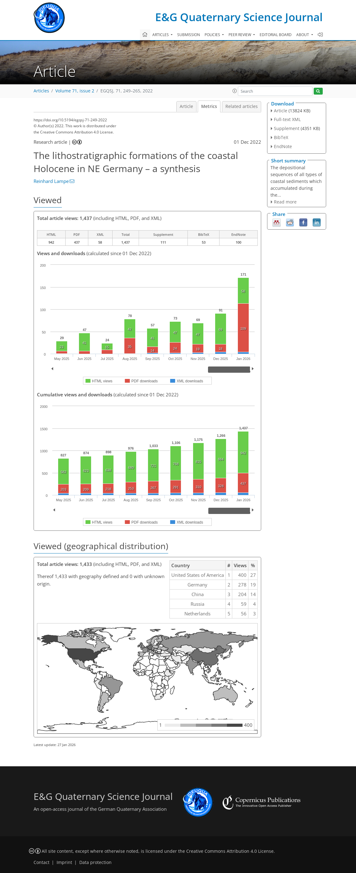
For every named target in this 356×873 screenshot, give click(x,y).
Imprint (64, 862)
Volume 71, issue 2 (74, 91)
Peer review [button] (240, 34)
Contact (41, 862)
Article (186, 106)
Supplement (286, 128)
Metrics (209, 106)
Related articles (241, 106)
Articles (41, 91)
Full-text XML (287, 119)
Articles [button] (161, 34)
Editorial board (276, 34)
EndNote (283, 146)
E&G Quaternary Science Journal (239, 17)
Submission (188, 34)
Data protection (95, 862)
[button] (235, 91)
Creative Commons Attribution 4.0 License (230, 851)
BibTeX (281, 137)
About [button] (303, 34)
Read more (285, 202)
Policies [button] (213, 34)
